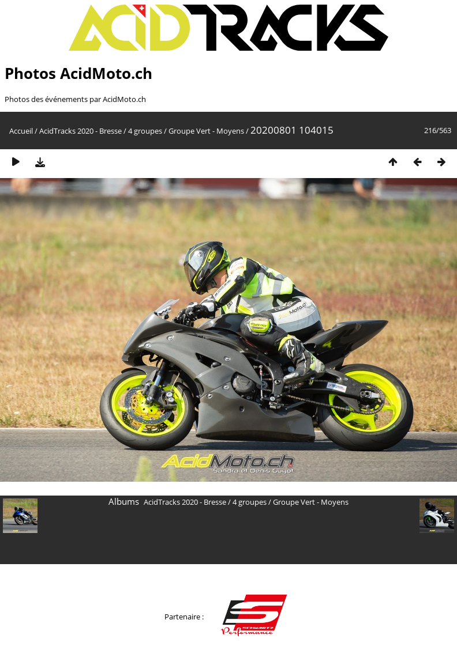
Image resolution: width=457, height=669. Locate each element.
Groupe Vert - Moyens (206, 131)
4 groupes (145, 131)
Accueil (21, 131)
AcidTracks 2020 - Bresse (80, 131)
